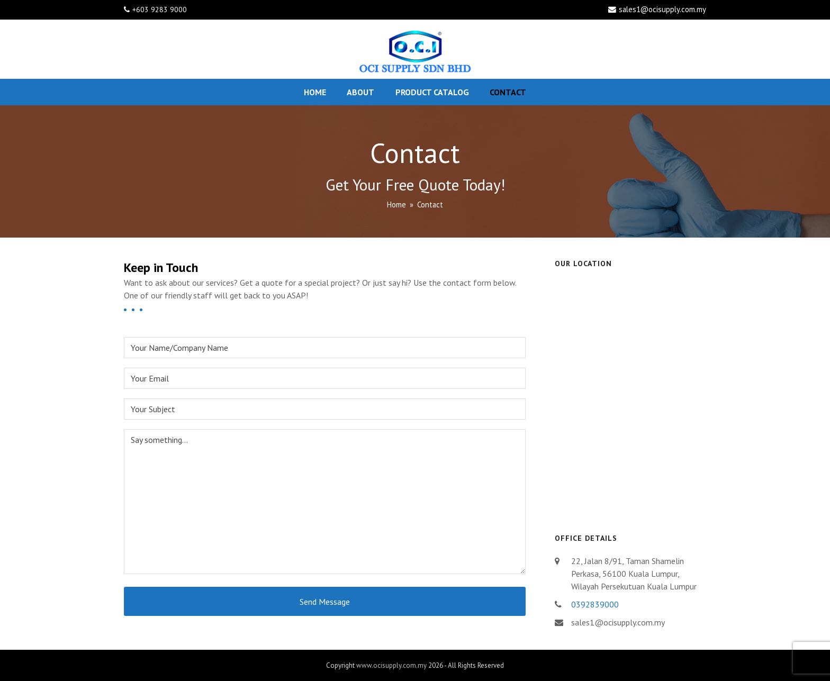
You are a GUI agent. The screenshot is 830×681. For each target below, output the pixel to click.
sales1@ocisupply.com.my (662, 9)
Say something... (325, 501)
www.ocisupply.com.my (391, 665)
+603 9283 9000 (159, 9)
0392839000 (595, 604)
